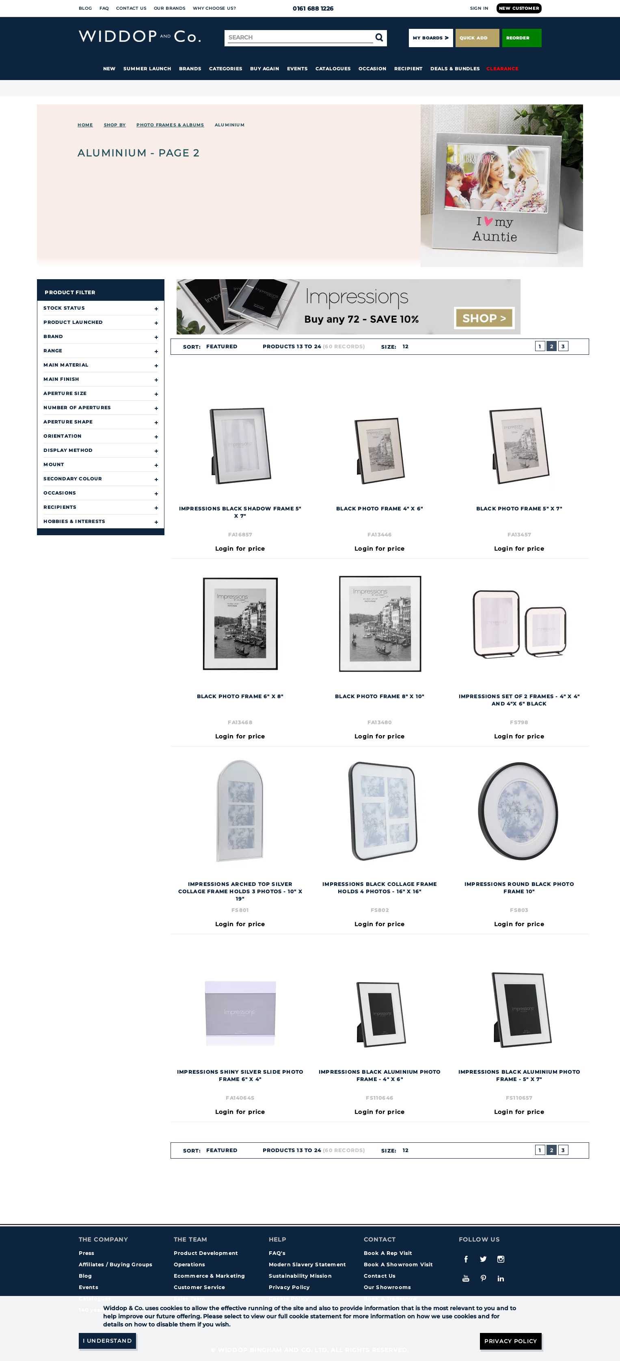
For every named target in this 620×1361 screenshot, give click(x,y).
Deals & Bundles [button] (455, 69)
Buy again (264, 69)
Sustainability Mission (300, 1276)
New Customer (519, 8)
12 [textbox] (405, 346)
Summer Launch (147, 69)
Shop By (115, 125)
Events (297, 69)
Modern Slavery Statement (307, 1264)
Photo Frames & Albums (170, 125)
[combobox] (225, 346)
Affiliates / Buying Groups (116, 1264)
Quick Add (477, 38)
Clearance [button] (502, 69)
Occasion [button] (373, 69)
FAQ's (277, 1253)
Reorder (522, 38)
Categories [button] (225, 69)
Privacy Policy (289, 1287)
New (109, 69)
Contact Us (131, 8)
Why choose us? (214, 8)
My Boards (427, 38)
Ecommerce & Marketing (209, 1276)
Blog (85, 8)
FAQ (104, 8)
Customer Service (199, 1287)
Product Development (206, 1253)
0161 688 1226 (310, 8)
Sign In (479, 8)
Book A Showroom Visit (398, 1264)
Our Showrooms (387, 1287)
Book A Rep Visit (388, 1253)
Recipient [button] (408, 69)
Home (85, 125)
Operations (189, 1264)
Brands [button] (190, 69)
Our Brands (170, 8)
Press (87, 1253)
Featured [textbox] (222, 346)
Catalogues (333, 69)
